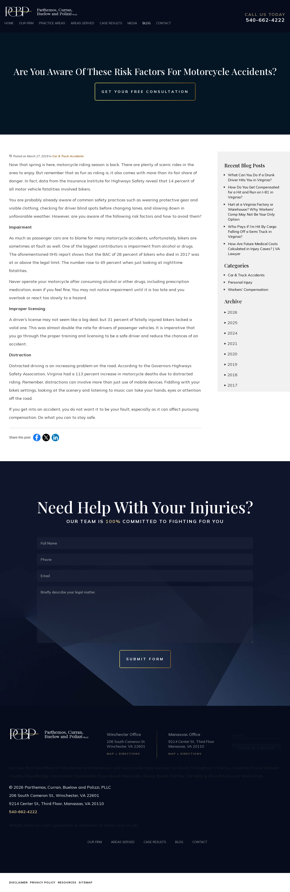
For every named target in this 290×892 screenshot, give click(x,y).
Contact (163, 23)
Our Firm (26, 23)
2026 (230, 312)
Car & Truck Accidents (68, 156)
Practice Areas (52, 23)
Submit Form (145, 659)
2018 (230, 374)
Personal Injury (240, 282)
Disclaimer (18, 882)
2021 (230, 343)
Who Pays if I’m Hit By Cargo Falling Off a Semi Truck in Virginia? (252, 231)
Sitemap (85, 882)
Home (9, 23)
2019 (230, 364)
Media (132, 23)
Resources (67, 882)
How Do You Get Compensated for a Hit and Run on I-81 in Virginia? (253, 192)
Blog (147, 23)
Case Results (111, 23)
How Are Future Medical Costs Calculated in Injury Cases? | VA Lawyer (254, 248)
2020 (230, 354)
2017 (230, 385)
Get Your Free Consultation (145, 92)
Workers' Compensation (248, 289)
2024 (230, 333)
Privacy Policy (43, 882)
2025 (230, 322)
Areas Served (82, 23)
